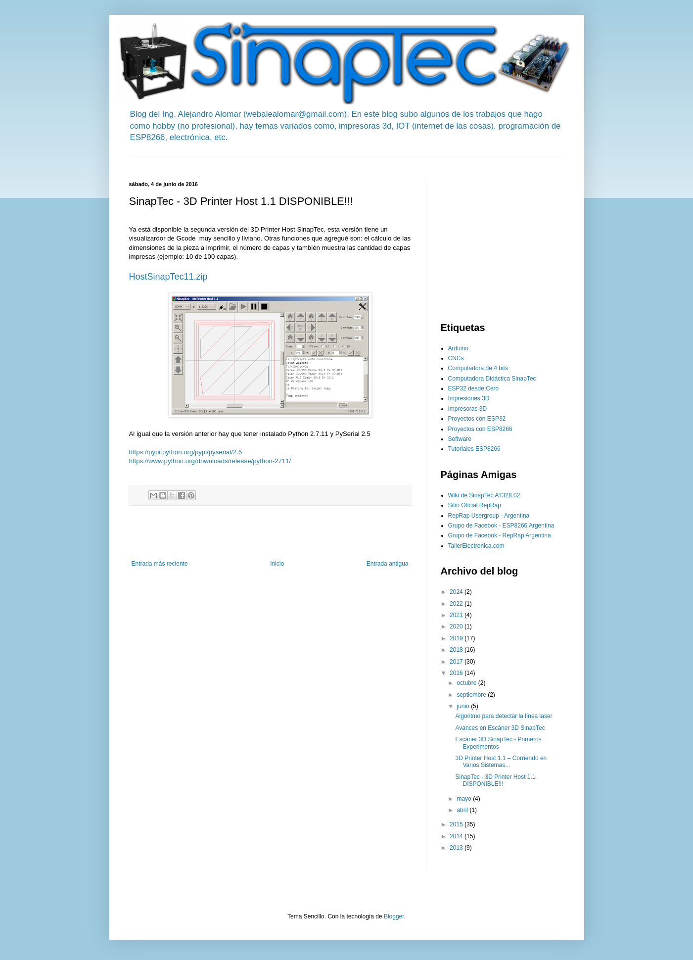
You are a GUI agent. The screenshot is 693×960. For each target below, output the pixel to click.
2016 (457, 673)
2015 (457, 824)
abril (463, 810)
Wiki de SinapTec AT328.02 (484, 495)
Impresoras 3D (467, 408)
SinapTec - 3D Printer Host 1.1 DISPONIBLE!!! (495, 780)
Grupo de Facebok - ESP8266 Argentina (501, 525)
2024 (457, 591)
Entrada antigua (388, 563)
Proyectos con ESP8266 (480, 429)
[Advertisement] (309, 160)
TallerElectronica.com (476, 545)
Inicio (277, 563)
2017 (457, 661)
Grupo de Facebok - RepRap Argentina (499, 535)
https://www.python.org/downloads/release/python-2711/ (210, 461)
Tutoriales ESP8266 (474, 448)
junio (464, 706)
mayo (465, 798)
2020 (457, 626)
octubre (467, 682)
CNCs (456, 358)
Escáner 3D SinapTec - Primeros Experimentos (498, 743)
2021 (457, 615)
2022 (457, 603)
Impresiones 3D (469, 398)
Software (459, 438)
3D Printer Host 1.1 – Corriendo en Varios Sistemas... (501, 761)
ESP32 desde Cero (473, 388)
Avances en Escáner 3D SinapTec (500, 727)
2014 (457, 836)
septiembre (472, 694)
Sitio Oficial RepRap (474, 505)
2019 (457, 638)
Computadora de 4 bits (478, 368)
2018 (457, 649)
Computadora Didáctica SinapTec (492, 378)
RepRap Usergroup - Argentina (489, 515)
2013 (457, 847)
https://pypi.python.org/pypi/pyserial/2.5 (185, 452)
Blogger (394, 916)
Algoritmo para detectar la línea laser (503, 716)
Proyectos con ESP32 (477, 418)
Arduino (458, 348)
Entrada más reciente (160, 563)
